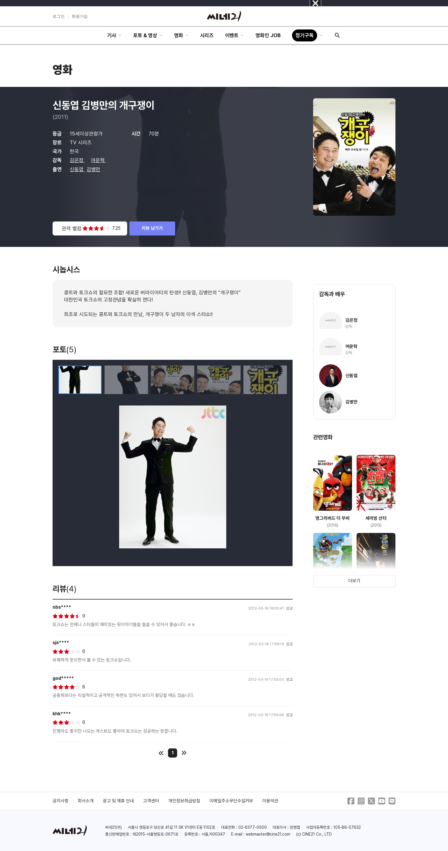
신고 (289, 608)
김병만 (93, 169)
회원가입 (80, 16)
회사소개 (86, 801)
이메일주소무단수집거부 (231, 801)
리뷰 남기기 (152, 228)
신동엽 (77, 169)
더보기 (354, 581)
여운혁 (98, 160)
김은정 (77, 160)
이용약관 (270, 801)
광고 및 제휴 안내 (118, 801)
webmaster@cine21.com (268, 834)
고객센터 (151, 801)
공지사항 (61, 801)
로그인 (59, 16)
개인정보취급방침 (184, 801)
